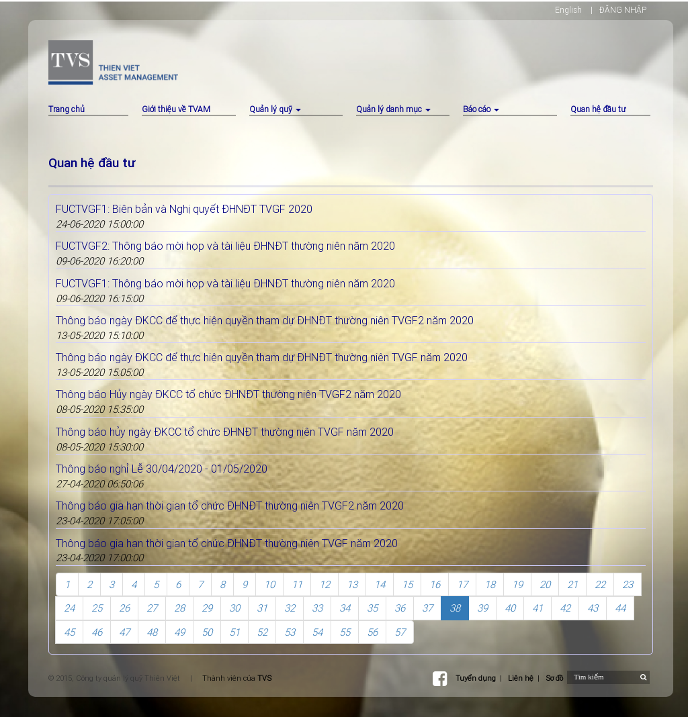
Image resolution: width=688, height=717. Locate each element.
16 (434, 584)
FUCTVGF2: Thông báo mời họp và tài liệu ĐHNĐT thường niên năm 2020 (225, 245)
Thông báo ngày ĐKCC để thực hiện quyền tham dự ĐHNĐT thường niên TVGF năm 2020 (262, 357)
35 (372, 608)
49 (179, 632)
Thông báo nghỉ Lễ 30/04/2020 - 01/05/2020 (161, 468)
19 (517, 584)
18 (489, 584)
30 (234, 608)
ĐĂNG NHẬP (622, 10)
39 (482, 608)
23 (627, 584)
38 (454, 608)
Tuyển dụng (476, 678)
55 (344, 632)
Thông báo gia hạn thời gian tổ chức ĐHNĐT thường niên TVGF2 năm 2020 (230, 505)
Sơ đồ (554, 678)
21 (572, 584)
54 (317, 632)
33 (317, 608)
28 (179, 608)
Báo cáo (481, 109)
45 (69, 632)
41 (537, 608)
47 (124, 632)
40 (510, 608)
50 (207, 632)
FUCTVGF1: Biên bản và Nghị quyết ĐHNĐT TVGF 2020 (184, 209)
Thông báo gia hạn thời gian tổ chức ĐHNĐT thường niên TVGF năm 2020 (227, 543)
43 (592, 608)
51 (234, 632)
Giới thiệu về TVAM (176, 109)
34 (344, 608)
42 (565, 608)
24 (69, 608)
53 (289, 632)
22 (600, 584)
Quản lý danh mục (393, 109)
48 (151, 632)
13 (352, 584)
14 (379, 584)
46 (96, 632)
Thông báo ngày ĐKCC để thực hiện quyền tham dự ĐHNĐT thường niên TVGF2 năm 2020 (265, 320)
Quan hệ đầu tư (598, 109)
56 (372, 632)
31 (262, 608)
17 (462, 584)
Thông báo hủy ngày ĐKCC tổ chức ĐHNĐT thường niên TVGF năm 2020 (225, 431)
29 (207, 608)
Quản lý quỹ (275, 109)
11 (297, 584)
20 (545, 584)
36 (399, 608)
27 (151, 608)
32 (289, 608)
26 (124, 608)
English (568, 10)
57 (399, 632)
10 (269, 584)
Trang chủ (66, 109)
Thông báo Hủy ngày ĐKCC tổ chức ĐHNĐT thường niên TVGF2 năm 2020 (228, 394)
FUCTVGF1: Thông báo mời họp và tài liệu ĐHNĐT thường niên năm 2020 (225, 283)
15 (407, 584)
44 (620, 608)
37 (427, 608)
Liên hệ (520, 678)
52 (262, 632)
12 (324, 584)
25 (96, 608)
